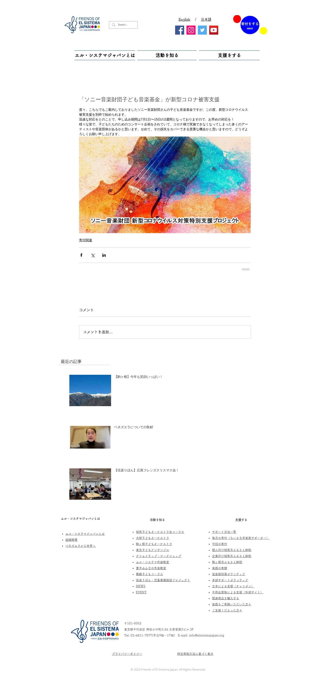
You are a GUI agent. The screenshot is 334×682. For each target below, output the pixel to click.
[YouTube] (213, 30)
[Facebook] (179, 30)
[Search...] (123, 24)
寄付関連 (85, 240)
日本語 (206, 19)
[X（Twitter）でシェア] (92, 255)
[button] (105, 55)
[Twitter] (202, 30)
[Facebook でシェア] (81, 255)
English (184, 19)
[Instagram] (191, 30)
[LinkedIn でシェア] (104, 255)
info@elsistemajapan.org (206, 635)
